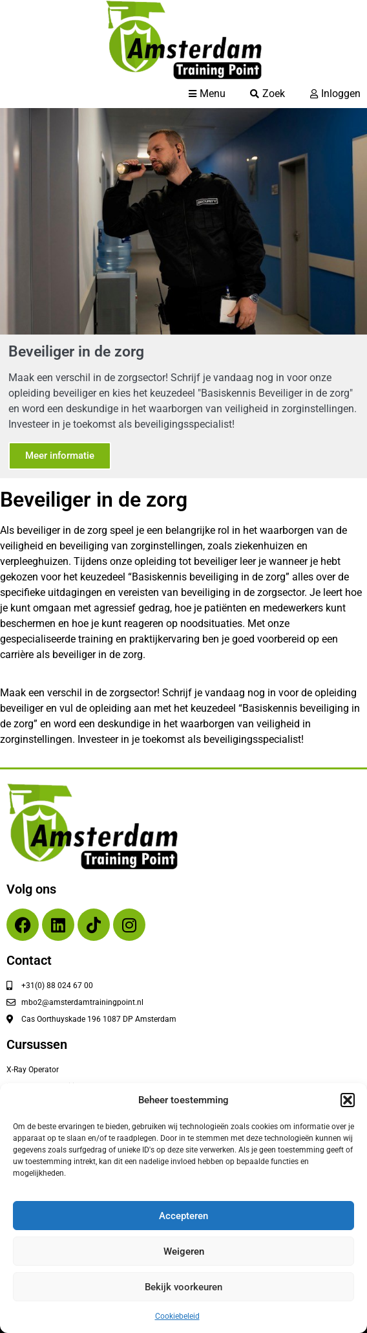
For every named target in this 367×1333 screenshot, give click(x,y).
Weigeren (183, 1251)
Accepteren (183, 1216)
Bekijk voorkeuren (183, 1287)
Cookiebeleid (177, 1316)
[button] (347, 1100)
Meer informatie (59, 455)
